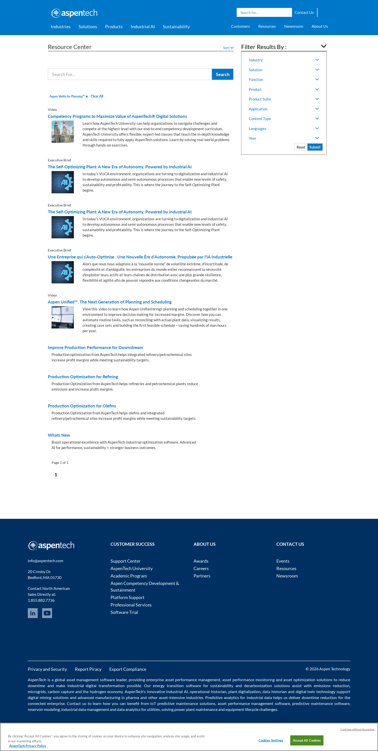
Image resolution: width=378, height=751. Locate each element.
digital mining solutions (48, 697)
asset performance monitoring (248, 679)
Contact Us (304, 12)
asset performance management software (254, 703)
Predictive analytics (222, 697)
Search (287, 12)
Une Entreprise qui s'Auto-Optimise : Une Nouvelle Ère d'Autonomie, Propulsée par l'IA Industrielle (140, 256)
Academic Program (129, 575)
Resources (267, 26)
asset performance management (193, 679)
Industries (61, 26)
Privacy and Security (47, 669)
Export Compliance (127, 669)
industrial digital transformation (96, 685)
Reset (301, 147)
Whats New (59, 435)
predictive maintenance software (320, 703)
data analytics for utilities (138, 709)
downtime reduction (319, 697)
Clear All (97, 96)
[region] (189, 737)
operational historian (208, 691)
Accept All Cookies (307, 740)
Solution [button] (284, 70)
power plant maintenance (196, 709)
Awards (201, 561)
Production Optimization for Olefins (82, 405)
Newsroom (293, 26)
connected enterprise (46, 703)
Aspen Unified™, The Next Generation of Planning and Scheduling (110, 301)
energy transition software (177, 685)
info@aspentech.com (45, 560)
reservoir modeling (44, 709)
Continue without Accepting (357, 729)
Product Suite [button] (284, 99)
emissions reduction (331, 685)
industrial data (259, 697)
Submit (314, 147)
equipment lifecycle (242, 709)
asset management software (90, 679)
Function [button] (284, 79)
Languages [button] (284, 128)
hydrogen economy (106, 691)
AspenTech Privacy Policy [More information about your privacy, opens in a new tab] (27, 746)
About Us (320, 26)
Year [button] (284, 138)
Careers (201, 568)
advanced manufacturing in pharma (108, 697)
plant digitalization (244, 691)
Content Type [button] (284, 118)
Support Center (126, 561)
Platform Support (128, 597)
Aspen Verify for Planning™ (69, 96)
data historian (274, 691)
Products (114, 26)
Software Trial (124, 612)
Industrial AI (143, 26)
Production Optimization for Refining (83, 376)
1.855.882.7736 (41, 600)
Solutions (88, 26)
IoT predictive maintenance (174, 703)
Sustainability (176, 26)
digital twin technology (316, 691)
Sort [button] (228, 48)
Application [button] (284, 109)
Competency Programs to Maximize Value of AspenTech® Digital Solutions (117, 116)
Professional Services (131, 604)
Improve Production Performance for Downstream (95, 347)
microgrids (37, 691)
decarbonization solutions (267, 685)
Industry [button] (284, 60)
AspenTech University (132, 568)
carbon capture (61, 691)
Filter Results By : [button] (264, 46)
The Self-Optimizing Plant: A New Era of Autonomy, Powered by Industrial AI (120, 166)
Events (283, 561)
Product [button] (284, 89)
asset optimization (299, 679)
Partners (202, 575)
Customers (240, 26)
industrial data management (85, 709)
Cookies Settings (271, 740)
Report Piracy (88, 669)
